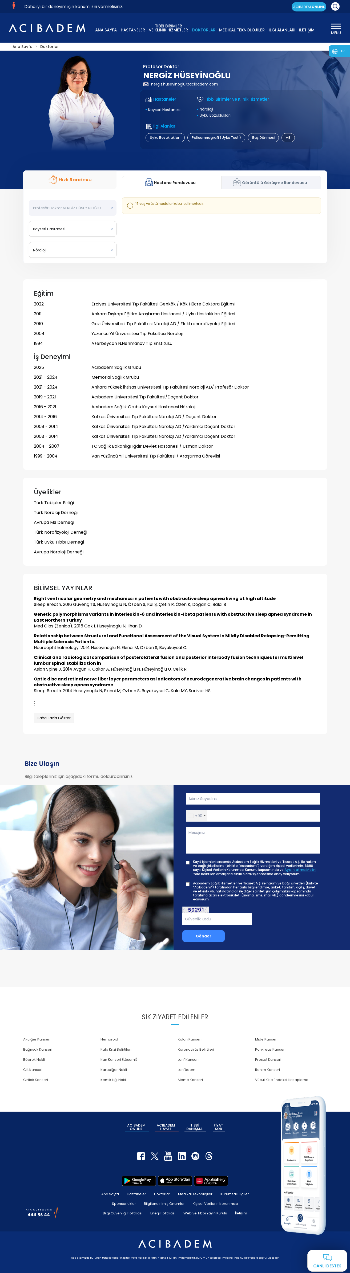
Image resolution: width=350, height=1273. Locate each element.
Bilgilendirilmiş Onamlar (164, 1203)
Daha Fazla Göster (54, 718)
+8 (288, 137)
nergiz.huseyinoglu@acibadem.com (180, 84)
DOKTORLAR (203, 30)
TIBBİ (194, 1127)
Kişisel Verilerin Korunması (215, 1203)
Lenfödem (186, 1069)
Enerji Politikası (162, 1213)
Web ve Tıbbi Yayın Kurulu (205, 1213)
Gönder (203, 936)
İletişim (241, 1213)
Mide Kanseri (266, 1039)
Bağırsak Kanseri (37, 1049)
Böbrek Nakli (34, 1059)
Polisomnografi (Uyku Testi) (216, 137)
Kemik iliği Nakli (113, 1079)
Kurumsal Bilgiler (234, 1194)
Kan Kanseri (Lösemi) (118, 1059)
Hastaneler (136, 1194)
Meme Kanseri (190, 1079)
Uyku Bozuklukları (215, 115)
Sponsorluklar (124, 1203)
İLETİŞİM (307, 30)
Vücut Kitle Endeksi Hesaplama (281, 1079)
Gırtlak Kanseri (35, 1079)
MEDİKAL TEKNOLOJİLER (242, 30)
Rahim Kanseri (267, 1069)
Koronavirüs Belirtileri (196, 1049)
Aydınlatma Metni (300, 870)
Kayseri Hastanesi (164, 109)
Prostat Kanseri (268, 1059)
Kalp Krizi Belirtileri (115, 1049)
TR (343, 51)
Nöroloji (206, 109)
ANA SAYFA (106, 30)
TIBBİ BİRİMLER (168, 27)
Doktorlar (162, 1194)
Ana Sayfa (110, 1194)
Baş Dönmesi (263, 137)
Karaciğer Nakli (113, 1069)
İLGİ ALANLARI (282, 30)
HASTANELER (133, 30)
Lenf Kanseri (188, 1059)
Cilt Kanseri (32, 1069)
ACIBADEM (309, 6)
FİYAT (218, 1127)
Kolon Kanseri (190, 1039)
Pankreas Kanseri (270, 1049)
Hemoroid (109, 1039)
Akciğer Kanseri (36, 1039)
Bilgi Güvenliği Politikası (122, 1213)
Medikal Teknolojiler (195, 1194)
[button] (196, 815)
